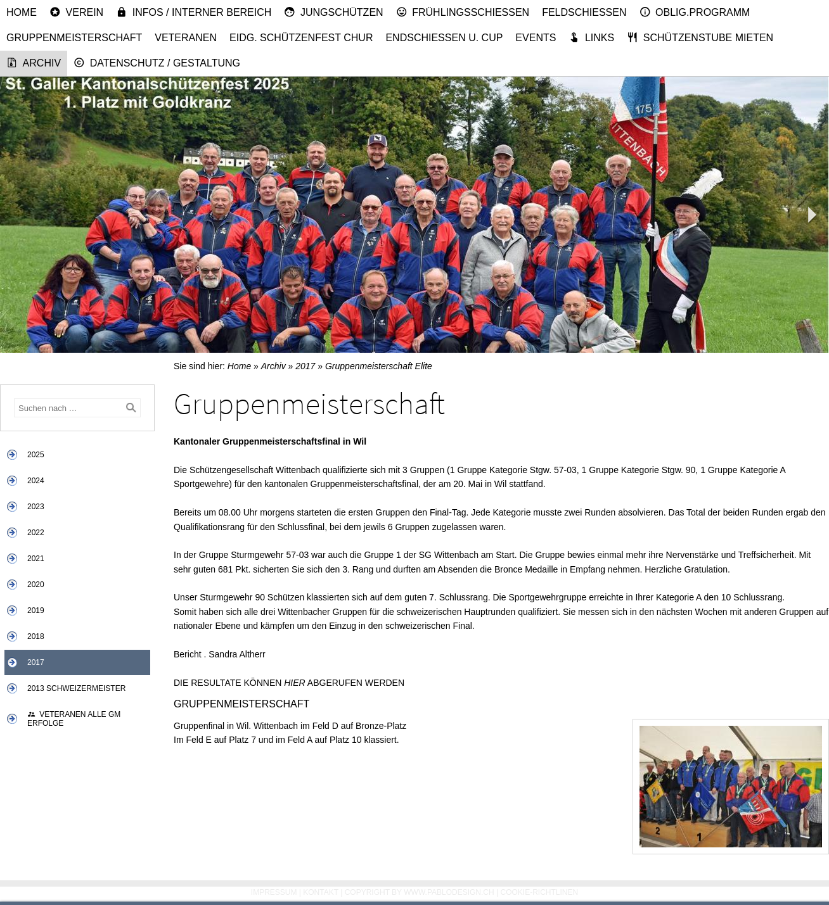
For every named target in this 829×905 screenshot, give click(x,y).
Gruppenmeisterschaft (74, 37)
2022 (35, 532)
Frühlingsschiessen (463, 12)
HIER (294, 683)
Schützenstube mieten (700, 37)
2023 (35, 506)
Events (535, 37)
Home (21, 12)
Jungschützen (333, 12)
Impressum (274, 892)
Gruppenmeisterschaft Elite (378, 366)
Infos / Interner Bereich (193, 12)
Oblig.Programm (694, 12)
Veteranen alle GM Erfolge (73, 719)
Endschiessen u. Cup (444, 37)
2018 (35, 636)
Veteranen (186, 37)
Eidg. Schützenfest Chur (301, 37)
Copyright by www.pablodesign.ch (419, 892)
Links (591, 37)
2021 (35, 558)
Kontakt (320, 892)
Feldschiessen (584, 12)
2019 (35, 610)
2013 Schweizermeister (76, 688)
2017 (35, 662)
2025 (35, 454)
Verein (76, 12)
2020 (35, 584)
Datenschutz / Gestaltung (157, 62)
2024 (35, 480)
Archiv (33, 62)
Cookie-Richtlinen (540, 892)
